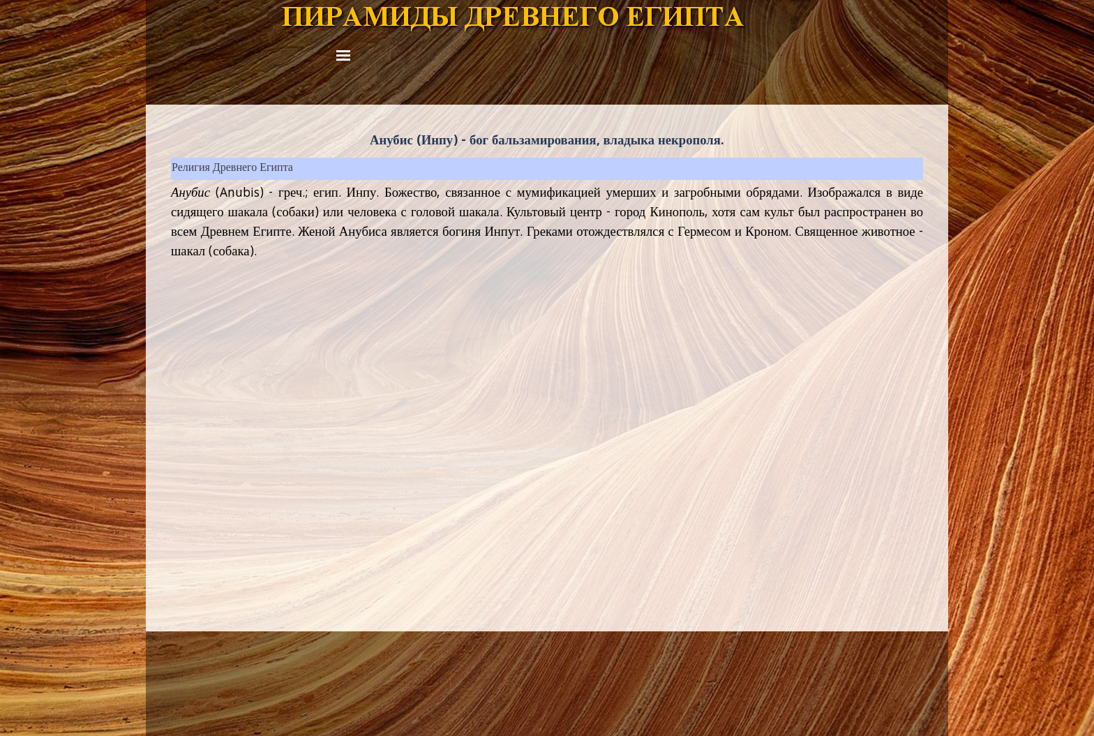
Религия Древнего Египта (232, 169)
